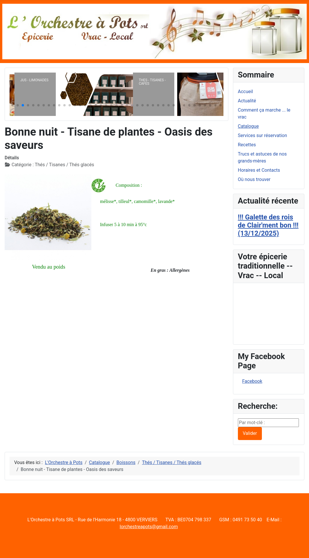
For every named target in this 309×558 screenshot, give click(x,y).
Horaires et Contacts (259, 170)
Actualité (247, 101)
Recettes (247, 144)
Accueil (245, 91)
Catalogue (248, 126)
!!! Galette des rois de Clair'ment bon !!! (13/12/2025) (268, 225)
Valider (250, 433)
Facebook (252, 381)
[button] (12, 105)
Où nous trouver (254, 179)
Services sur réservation (262, 135)
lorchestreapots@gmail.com (149, 526)
